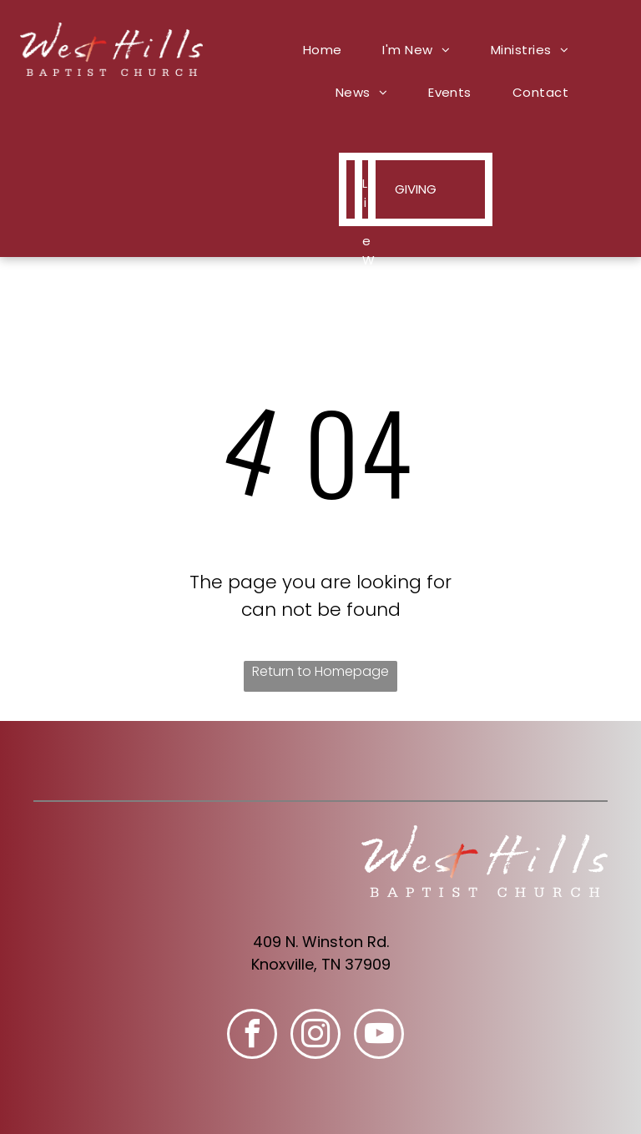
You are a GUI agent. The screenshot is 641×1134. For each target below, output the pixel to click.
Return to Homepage (320, 671)
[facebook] (252, 1036)
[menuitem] (329, 49)
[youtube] (379, 1036)
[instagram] (315, 1036)
